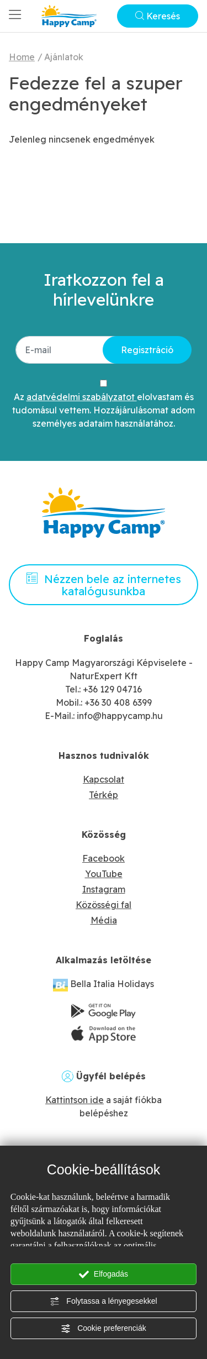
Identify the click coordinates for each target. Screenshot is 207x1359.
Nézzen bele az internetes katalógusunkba (103, 585)
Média (104, 920)
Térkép (103, 794)
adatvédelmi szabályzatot (81, 396)
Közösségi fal (103, 904)
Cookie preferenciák (103, 1329)
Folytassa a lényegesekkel (103, 1301)
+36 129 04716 (112, 689)
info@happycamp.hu (120, 715)
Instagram (103, 889)
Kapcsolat (103, 779)
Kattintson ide (74, 1099)
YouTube (104, 873)
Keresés (157, 16)
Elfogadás (103, 1274)
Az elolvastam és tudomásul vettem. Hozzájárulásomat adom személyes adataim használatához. (103, 410)
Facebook (103, 858)
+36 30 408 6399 (118, 702)
